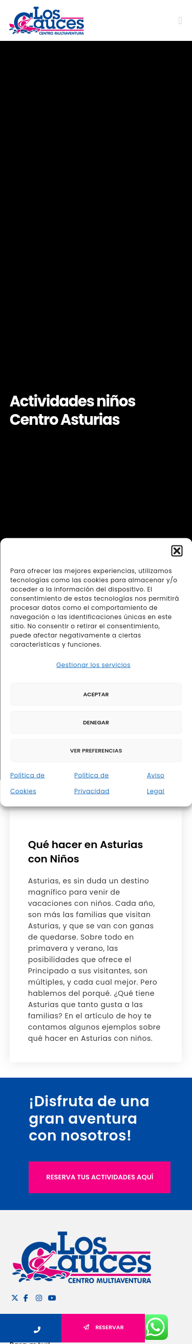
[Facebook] (25, 1296)
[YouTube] (50, 1296)
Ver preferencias (96, 750)
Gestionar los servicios (93, 664)
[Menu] (177, 20)
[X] (13, 1296)
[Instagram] (37, 1296)
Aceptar (96, 694)
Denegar (96, 722)
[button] (177, 550)
